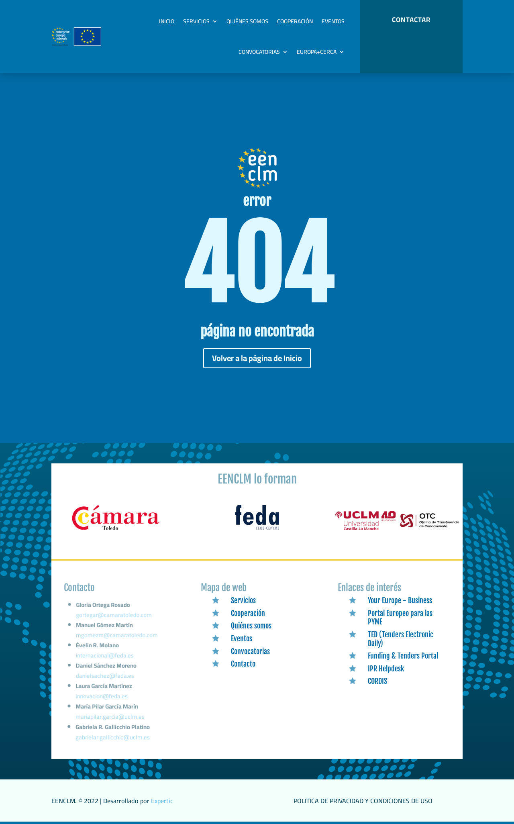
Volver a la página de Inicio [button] (257, 358)
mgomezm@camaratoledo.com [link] (117, 641)
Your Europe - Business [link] (400, 600)
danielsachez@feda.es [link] (105, 678)
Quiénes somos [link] (247, 21)
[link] (115, 530)
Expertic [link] (162, 801)
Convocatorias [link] (259, 52)
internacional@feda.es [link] (105, 660)
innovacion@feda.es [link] (101, 698)
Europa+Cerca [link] (317, 52)
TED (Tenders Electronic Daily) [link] (400, 639)
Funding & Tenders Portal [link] (403, 655)
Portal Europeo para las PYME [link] (400, 617)
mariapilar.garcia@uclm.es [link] (110, 717)
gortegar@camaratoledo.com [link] (114, 622)
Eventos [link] (333, 21)
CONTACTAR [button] (411, 19)
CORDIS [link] (377, 681)
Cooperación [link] (295, 21)
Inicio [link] (166, 21)
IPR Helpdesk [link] (386, 668)
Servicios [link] (196, 21)
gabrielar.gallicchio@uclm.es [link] (112, 737)
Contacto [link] (243, 663)
